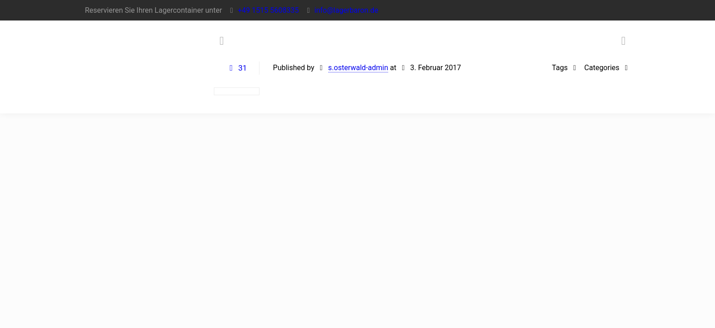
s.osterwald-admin (358, 67)
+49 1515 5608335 (268, 10)
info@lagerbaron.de (346, 10)
